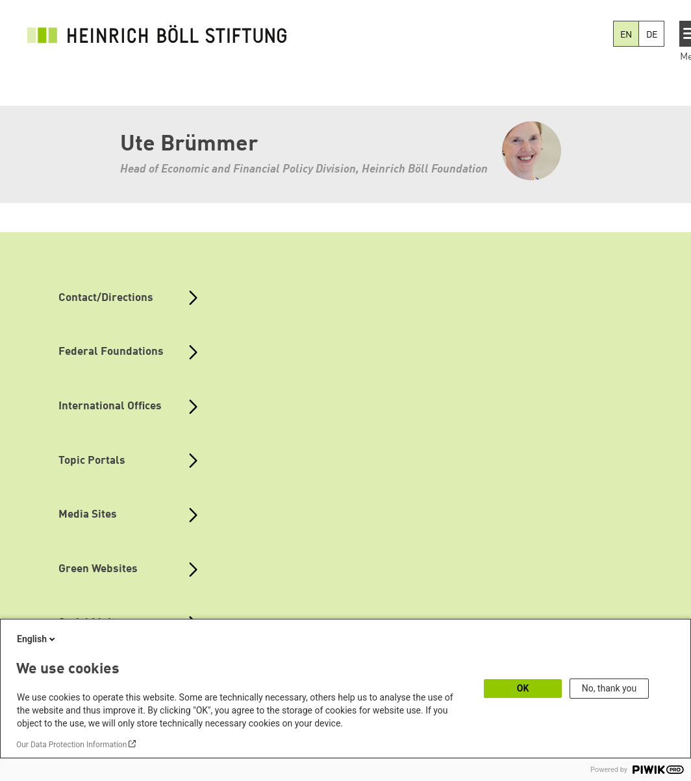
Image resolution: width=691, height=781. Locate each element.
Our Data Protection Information (71, 744)
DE (651, 35)
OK (523, 688)
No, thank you (609, 688)
